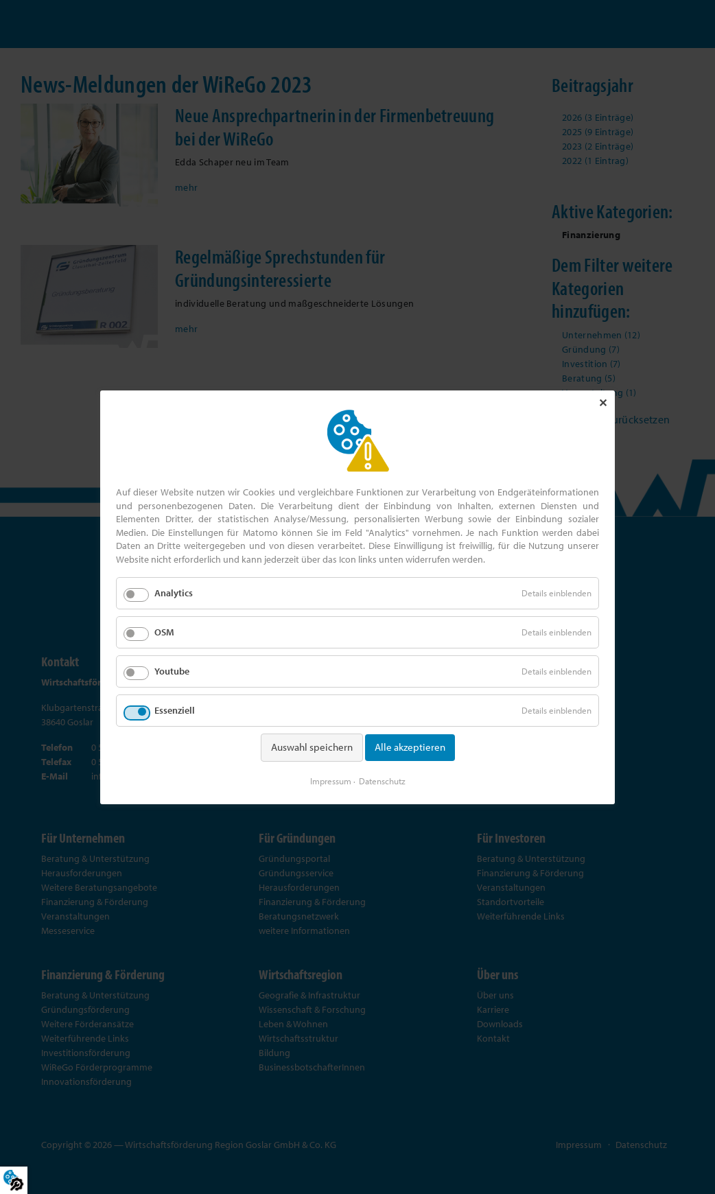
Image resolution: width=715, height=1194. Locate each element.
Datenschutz (382, 780)
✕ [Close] (602, 403)
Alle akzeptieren (410, 746)
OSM (164, 631)
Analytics (173, 592)
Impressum (330, 780)
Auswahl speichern (312, 746)
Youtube (171, 671)
